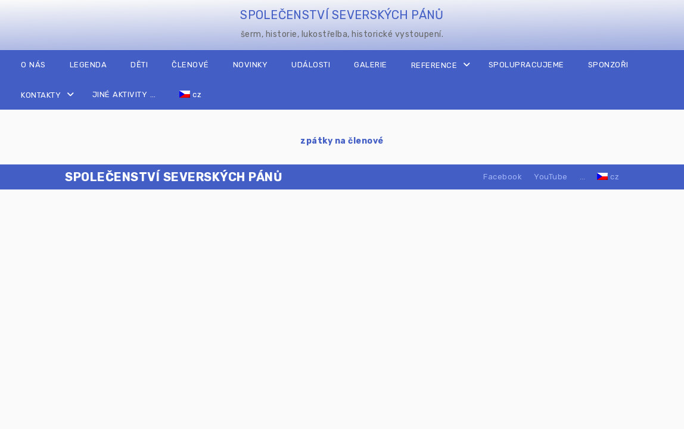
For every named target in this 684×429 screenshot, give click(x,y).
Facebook (502, 176)
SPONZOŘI (608, 64)
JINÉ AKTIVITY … (124, 94)
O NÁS (33, 64)
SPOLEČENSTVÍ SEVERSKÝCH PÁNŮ (341, 15)
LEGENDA (88, 64)
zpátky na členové (342, 141)
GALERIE (370, 64)
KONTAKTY (41, 95)
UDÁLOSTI (310, 64)
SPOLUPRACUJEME (526, 64)
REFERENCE (434, 65)
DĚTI (139, 64)
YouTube (551, 176)
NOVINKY (250, 64)
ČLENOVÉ (190, 64)
